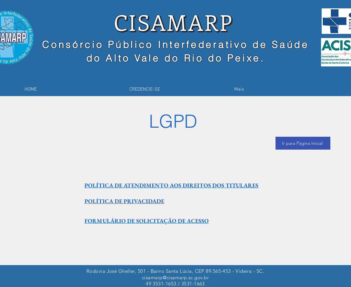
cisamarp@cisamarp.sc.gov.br (175, 277)
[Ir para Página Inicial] (303, 143)
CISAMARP (173, 22)
